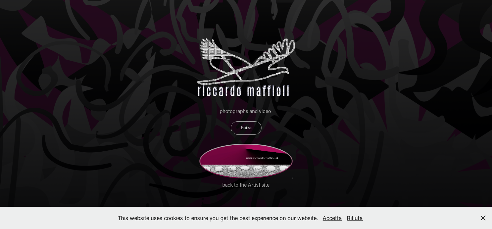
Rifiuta (355, 218)
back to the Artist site (245, 184)
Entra (246, 127)
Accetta (332, 218)
